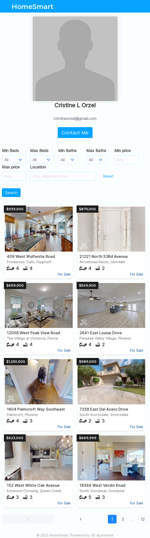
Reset (108, 176)
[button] (28, 519)
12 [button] (143, 519)
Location (38, 167)
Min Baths (67, 150)
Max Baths (96, 150)
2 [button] (123, 519)
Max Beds (39, 150)
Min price (122, 150)
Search (11, 192)
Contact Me (75, 133)
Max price (11, 167)
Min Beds (10, 150)
